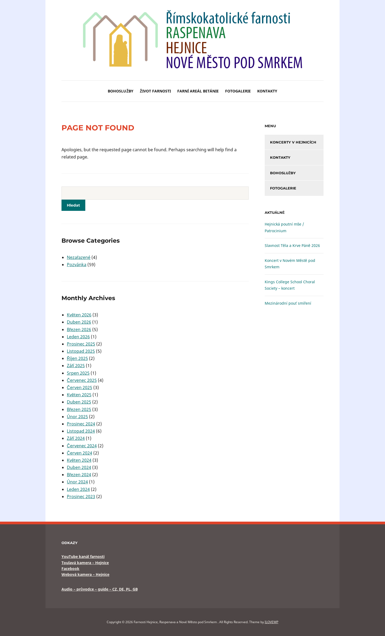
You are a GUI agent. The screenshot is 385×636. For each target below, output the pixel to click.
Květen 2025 (79, 395)
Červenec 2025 (82, 380)
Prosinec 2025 (81, 344)
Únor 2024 (77, 482)
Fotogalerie (238, 91)
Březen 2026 (79, 329)
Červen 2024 (79, 453)
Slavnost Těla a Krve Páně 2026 (292, 245)
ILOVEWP (271, 622)
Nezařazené (78, 257)
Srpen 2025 (78, 373)
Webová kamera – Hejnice (85, 574)
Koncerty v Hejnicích (293, 142)
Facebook (70, 568)
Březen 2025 (79, 409)
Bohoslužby (120, 91)
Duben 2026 (79, 322)
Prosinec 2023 (81, 496)
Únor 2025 (77, 417)
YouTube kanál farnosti (83, 556)
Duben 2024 (79, 467)
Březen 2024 (79, 475)
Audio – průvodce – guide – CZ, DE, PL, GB (99, 589)
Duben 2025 (79, 402)
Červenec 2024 (82, 446)
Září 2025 (76, 366)
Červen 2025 (79, 387)
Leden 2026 (78, 337)
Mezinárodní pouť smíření (288, 303)
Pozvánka (76, 264)
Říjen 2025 (77, 358)
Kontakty (267, 91)
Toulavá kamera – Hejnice (85, 562)
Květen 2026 (79, 315)
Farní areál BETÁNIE (198, 91)
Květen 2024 (79, 460)
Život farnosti (155, 91)
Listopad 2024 (81, 431)
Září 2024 (76, 438)
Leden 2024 (78, 489)
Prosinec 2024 (81, 424)
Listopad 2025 (81, 351)
